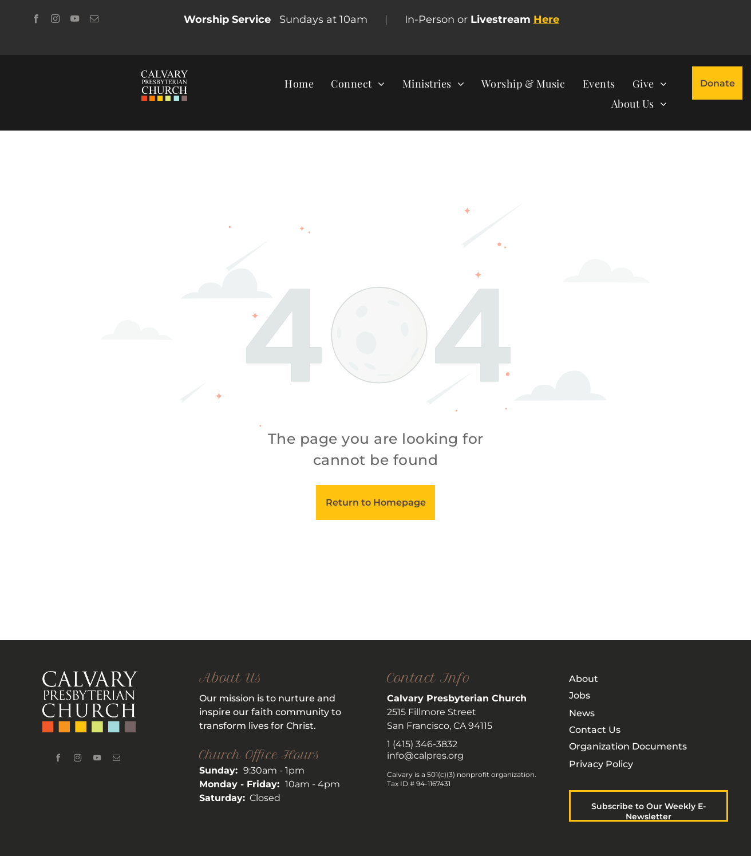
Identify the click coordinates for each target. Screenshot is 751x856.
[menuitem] (299, 83)
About (583, 678)
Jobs (579, 695)
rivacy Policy (604, 764)
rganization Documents (631, 746)
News (582, 713)
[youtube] (74, 20)
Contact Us (594, 729)
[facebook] (35, 20)
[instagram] (55, 20)
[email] (94, 20)
